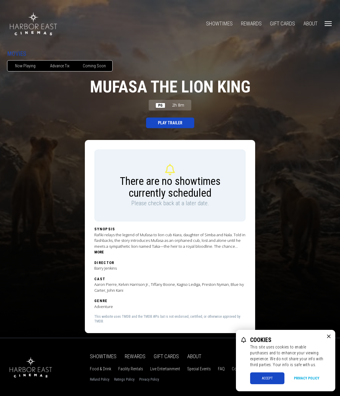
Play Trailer (170, 122)
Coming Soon (94, 65)
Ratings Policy (124, 379)
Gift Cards (282, 23)
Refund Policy (99, 379)
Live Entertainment (165, 368)
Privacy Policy (149, 379)
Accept (267, 378)
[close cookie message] (329, 336)
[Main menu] (328, 24)
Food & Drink (100, 368)
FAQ (221, 368)
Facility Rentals (130, 368)
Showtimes (219, 23)
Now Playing (25, 65)
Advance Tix (59, 65)
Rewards (251, 23)
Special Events (199, 368)
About (310, 23)
